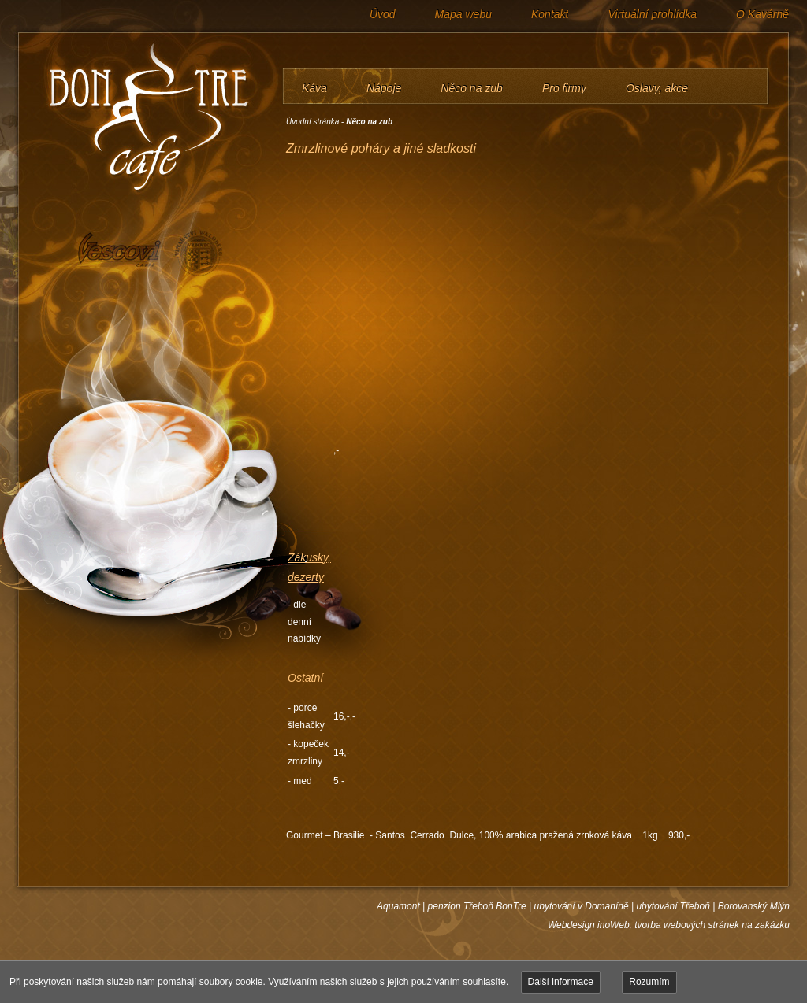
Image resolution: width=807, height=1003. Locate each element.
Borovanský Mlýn (754, 906)
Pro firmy (564, 88)
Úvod (383, 14)
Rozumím (649, 981)
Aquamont (398, 906)
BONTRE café (141, 118)
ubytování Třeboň (672, 906)
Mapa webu (463, 14)
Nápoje (383, 88)
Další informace (560, 981)
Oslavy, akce (657, 88)
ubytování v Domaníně (581, 906)
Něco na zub (472, 88)
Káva (314, 88)
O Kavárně (762, 14)
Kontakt (549, 14)
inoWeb (613, 925)
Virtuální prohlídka (652, 14)
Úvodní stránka (312, 121)
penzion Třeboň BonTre (477, 906)
